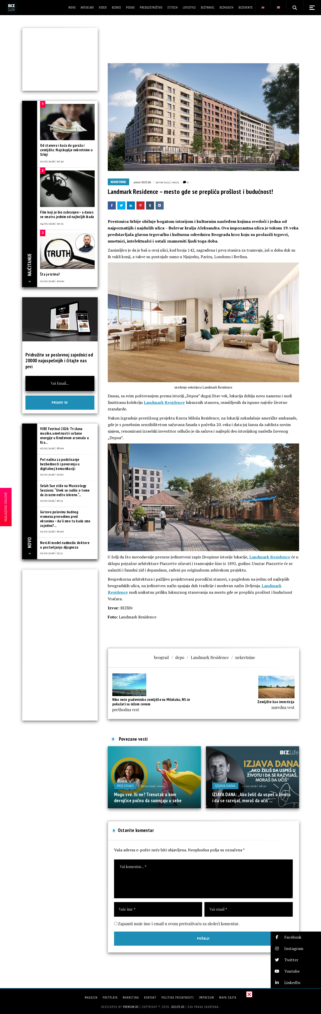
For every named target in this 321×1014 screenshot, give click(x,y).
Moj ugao (125, 786)
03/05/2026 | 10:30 (52, 161)
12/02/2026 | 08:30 (254, 786)
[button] (296, 937)
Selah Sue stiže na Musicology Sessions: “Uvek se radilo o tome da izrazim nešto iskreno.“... (65, 490)
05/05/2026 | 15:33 (51, 553)
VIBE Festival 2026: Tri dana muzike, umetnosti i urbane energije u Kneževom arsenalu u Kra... (64, 435)
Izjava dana (225, 786)
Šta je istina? (50, 274)
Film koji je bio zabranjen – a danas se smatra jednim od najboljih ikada (67, 214)
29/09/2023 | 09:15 (167, 182)
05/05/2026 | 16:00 (52, 531)
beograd (161, 657)
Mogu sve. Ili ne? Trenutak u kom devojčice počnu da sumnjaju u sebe (148, 797)
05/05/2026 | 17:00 (51, 474)
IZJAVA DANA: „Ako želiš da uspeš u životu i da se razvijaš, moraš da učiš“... (251, 797)
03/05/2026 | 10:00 (52, 281)
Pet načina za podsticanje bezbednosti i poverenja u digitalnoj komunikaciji (60, 464)
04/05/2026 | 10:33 (51, 223)
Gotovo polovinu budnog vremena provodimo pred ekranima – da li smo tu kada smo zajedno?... (65, 519)
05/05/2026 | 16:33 (51, 500)
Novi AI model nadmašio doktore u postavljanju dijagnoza (64, 545)
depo (179, 657)
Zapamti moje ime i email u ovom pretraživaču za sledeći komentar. (178, 923)
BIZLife (146, 182)
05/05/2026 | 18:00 (52, 448)
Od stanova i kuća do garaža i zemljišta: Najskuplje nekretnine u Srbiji (66, 150)
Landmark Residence (164, 402)
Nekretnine (118, 182)
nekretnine (245, 657)
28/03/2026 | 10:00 (152, 786)
